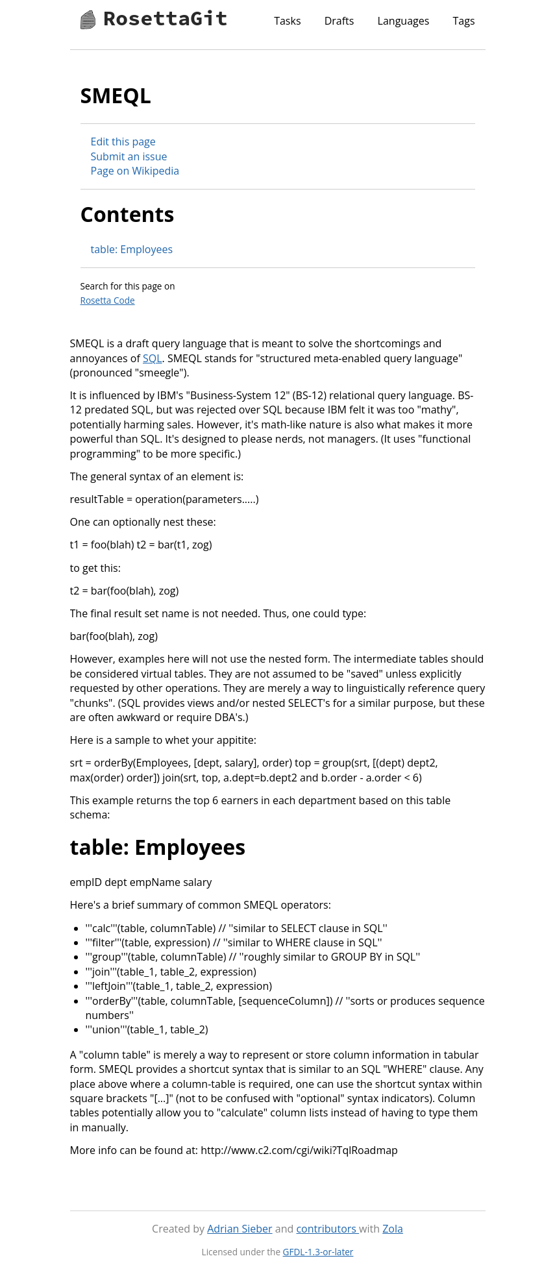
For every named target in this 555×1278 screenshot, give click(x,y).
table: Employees (132, 249)
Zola (392, 1229)
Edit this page (123, 141)
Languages (404, 21)
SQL (152, 358)
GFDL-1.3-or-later (318, 1252)
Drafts (339, 21)
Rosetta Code (107, 300)
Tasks (287, 21)
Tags (463, 21)
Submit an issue (129, 156)
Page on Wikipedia (135, 171)
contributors (327, 1229)
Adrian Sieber (239, 1229)
